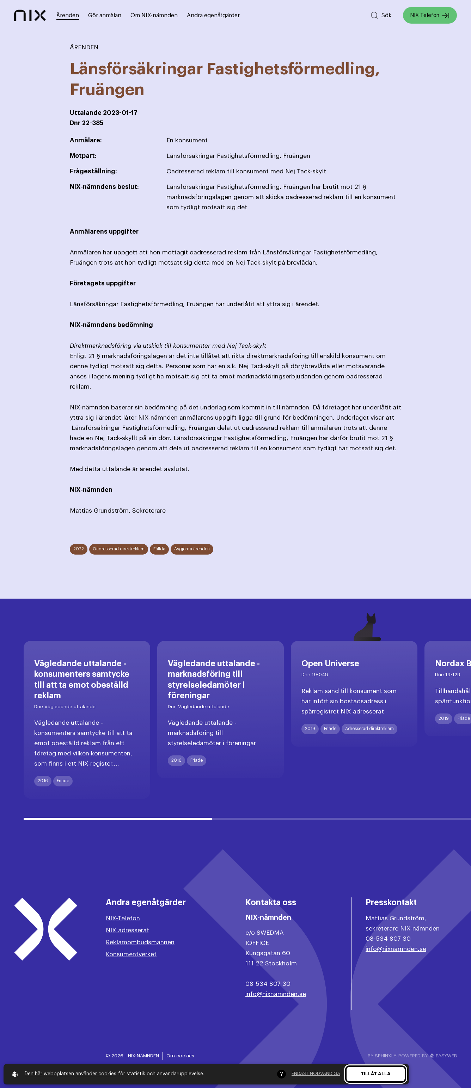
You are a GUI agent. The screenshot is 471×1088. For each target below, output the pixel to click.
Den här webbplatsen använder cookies (70, 1073)
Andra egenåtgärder (213, 15)
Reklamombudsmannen (140, 942)
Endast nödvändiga (316, 1073)
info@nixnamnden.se (275, 994)
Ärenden (67, 15)
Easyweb (443, 1055)
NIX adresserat (127, 930)
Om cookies (180, 1055)
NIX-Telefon (430, 15)
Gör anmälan (104, 15)
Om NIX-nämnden (154, 15)
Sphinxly (385, 1055)
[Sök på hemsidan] (381, 15)
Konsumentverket (131, 954)
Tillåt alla (376, 1073)
